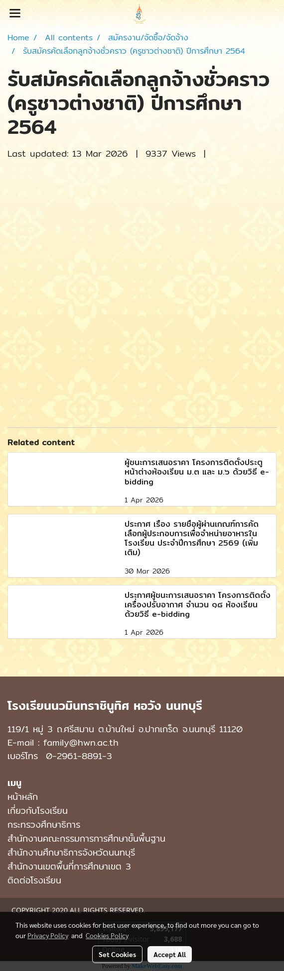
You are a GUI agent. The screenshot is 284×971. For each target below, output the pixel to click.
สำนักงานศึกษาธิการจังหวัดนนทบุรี (71, 852)
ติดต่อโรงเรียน (34, 880)
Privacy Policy (47, 935)
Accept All (169, 954)
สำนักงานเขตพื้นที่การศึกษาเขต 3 (69, 866)
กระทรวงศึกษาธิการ (43, 824)
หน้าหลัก (22, 796)
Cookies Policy (107, 935)
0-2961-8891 (74, 756)
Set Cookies (117, 954)
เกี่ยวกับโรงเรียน (37, 810)
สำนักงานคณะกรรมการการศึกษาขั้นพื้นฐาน (86, 838)
